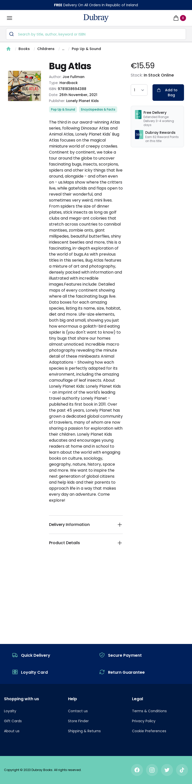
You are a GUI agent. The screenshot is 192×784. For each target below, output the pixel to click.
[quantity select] (139, 90)
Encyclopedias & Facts (98, 109)
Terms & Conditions (149, 710)
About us (12, 730)
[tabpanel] (24, 86)
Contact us (78, 710)
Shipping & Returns (84, 730)
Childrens (45, 48)
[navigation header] (96, 18)
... (63, 48)
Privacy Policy (144, 720)
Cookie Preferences (149, 730)
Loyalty (10, 710)
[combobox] (96, 34)
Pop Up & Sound (86, 48)
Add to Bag (167, 93)
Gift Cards (13, 720)
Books (24, 48)
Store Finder (78, 720)
